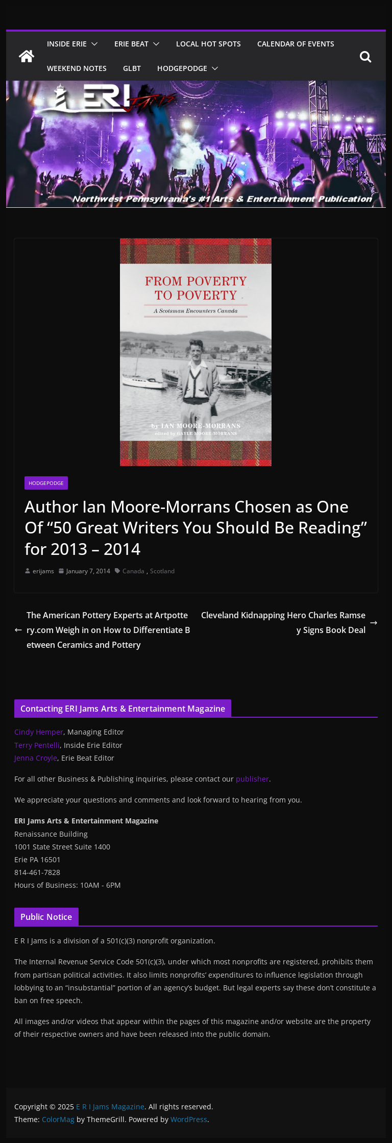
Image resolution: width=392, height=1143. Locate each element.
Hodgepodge (182, 68)
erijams (43, 571)
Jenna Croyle (35, 758)
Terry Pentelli (37, 745)
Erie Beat (131, 43)
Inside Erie (67, 43)
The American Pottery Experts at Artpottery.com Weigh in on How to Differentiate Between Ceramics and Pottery (102, 630)
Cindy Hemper (38, 732)
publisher (252, 779)
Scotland (162, 571)
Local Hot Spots (208, 43)
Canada (133, 571)
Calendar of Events (295, 43)
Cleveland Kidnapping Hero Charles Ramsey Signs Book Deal (289, 623)
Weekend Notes (77, 68)
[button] (92, 44)
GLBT (132, 68)
